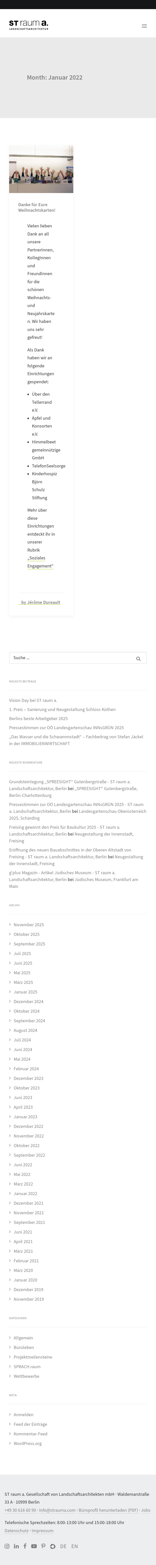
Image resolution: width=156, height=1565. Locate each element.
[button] (144, 23)
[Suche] (78, 658)
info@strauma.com (57, 1510)
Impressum (43, 1531)
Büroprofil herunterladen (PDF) (108, 1510)
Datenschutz (17, 1531)
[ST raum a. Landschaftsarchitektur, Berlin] (28, 25)
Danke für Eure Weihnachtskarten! (37, 207)
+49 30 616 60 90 (20, 1510)
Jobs (145, 1510)
